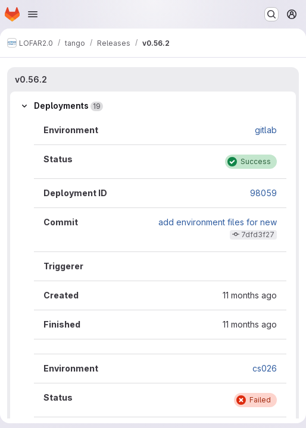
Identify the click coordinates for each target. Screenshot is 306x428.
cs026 (264, 368)
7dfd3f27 (257, 234)
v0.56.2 (31, 79)
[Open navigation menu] (32, 14)
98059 (263, 193)
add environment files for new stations (217, 227)
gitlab (266, 130)
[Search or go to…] (271, 14)
